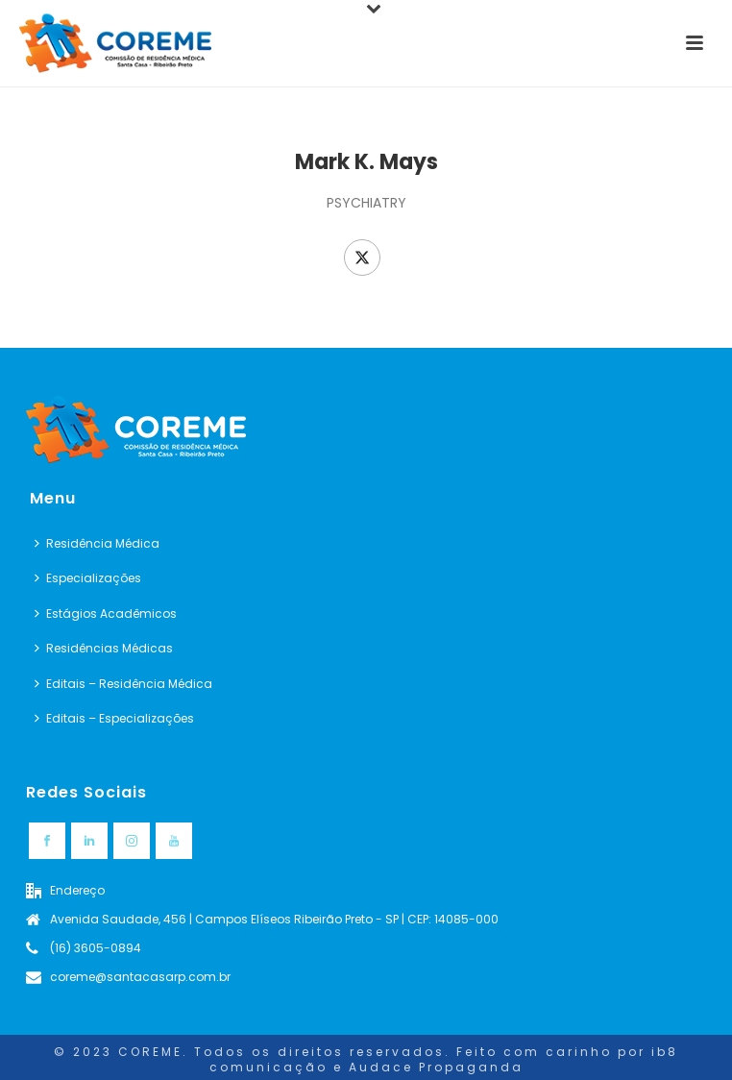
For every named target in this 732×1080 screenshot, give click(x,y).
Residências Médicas (104, 648)
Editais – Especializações (114, 718)
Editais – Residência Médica (123, 683)
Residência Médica (97, 543)
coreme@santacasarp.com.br (140, 977)
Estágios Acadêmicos (106, 613)
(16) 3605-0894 (95, 948)
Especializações (88, 578)
